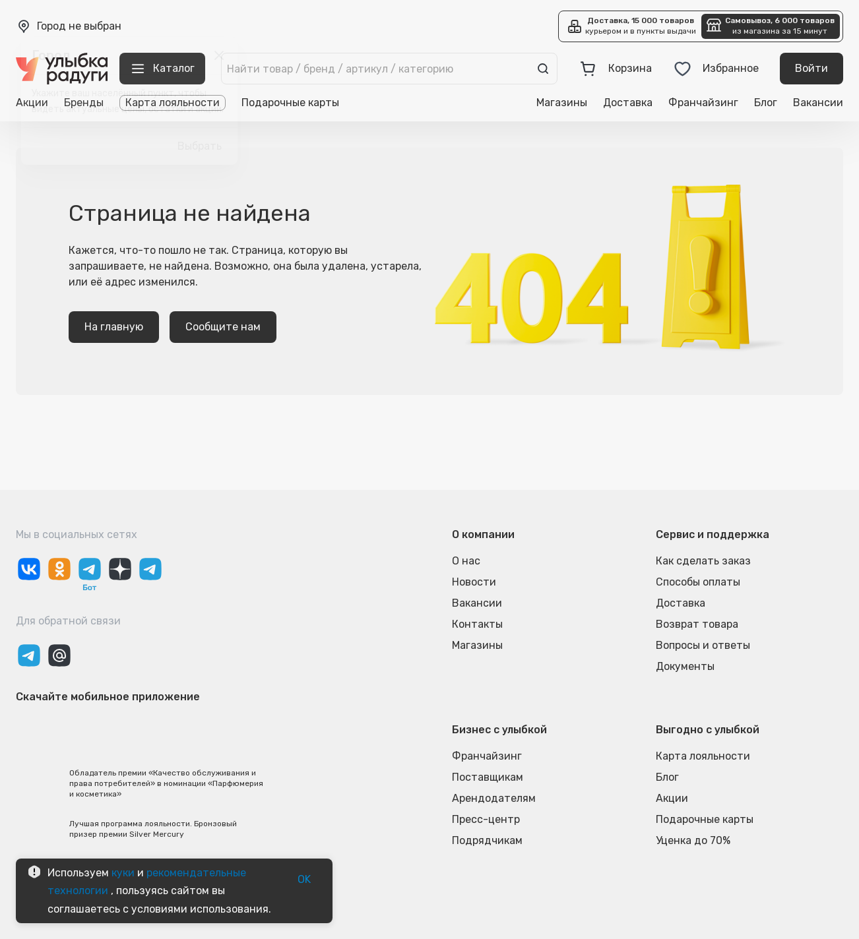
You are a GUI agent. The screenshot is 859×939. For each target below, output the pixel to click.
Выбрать (199, 146)
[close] (219, 55)
